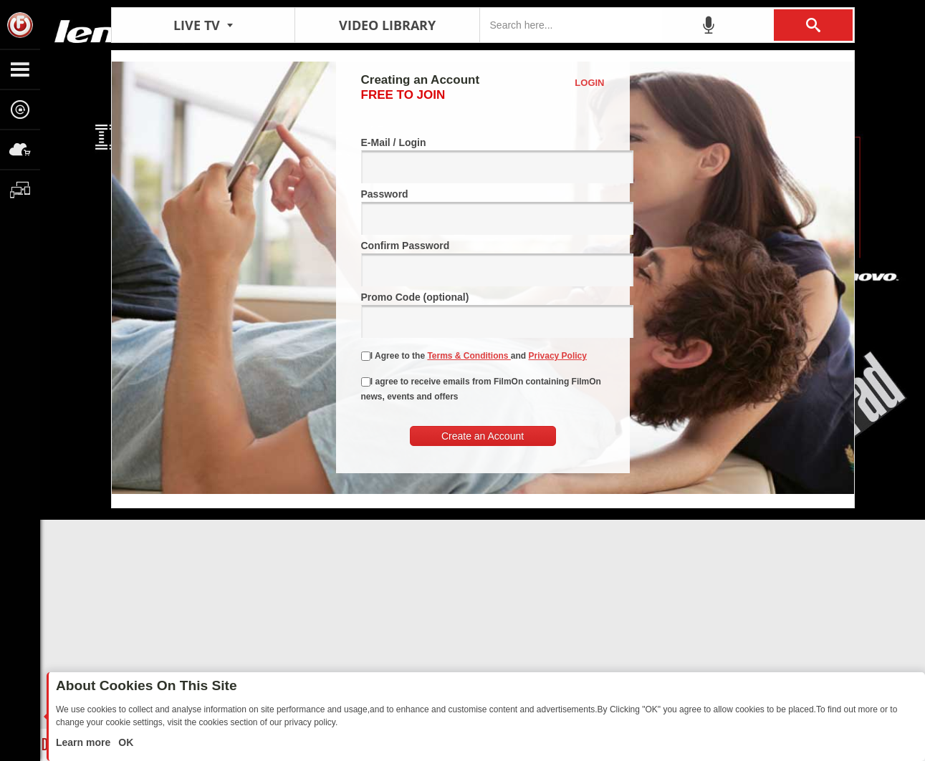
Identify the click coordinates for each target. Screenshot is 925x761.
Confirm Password (483, 263)
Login (589, 82)
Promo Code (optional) (483, 314)
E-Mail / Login (483, 160)
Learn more (84, 742)
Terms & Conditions (468, 356)
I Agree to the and (474, 356)
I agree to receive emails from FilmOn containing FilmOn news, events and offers (481, 389)
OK (124, 742)
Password (483, 211)
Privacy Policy (558, 356)
